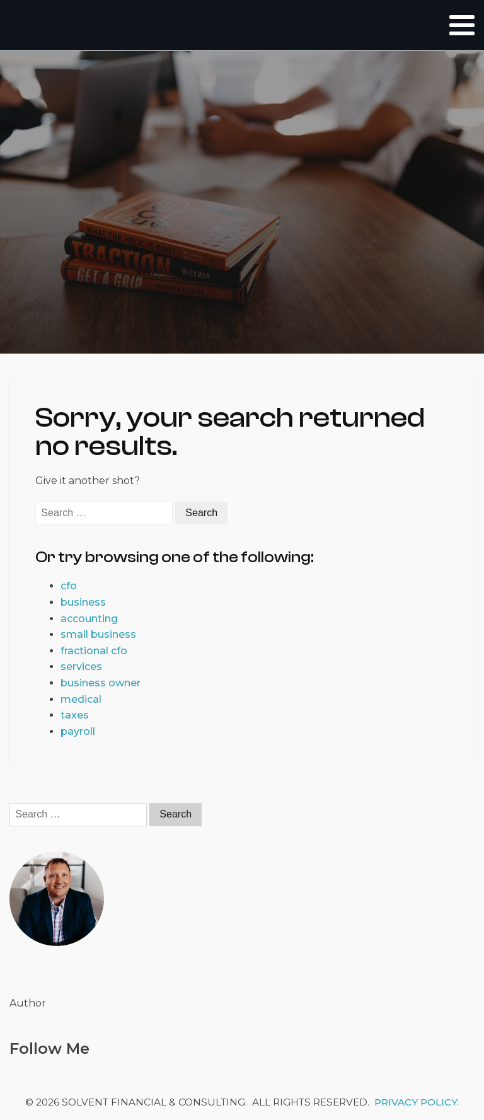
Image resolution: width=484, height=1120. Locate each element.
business (83, 602)
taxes (74, 715)
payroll (77, 731)
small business (98, 634)
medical (80, 699)
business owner (100, 683)
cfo (68, 586)
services (81, 667)
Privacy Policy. (416, 1102)
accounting (89, 619)
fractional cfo (93, 651)
